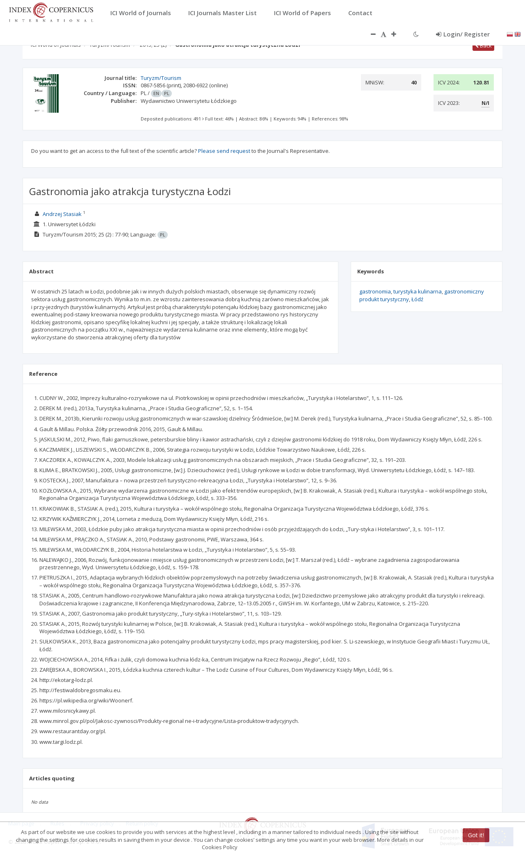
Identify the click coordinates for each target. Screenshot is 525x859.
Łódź (417, 299)
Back (483, 45)
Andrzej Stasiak (62, 214)
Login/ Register (463, 34)
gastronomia (375, 291)
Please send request (224, 151)
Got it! (476, 835)
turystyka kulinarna (417, 291)
